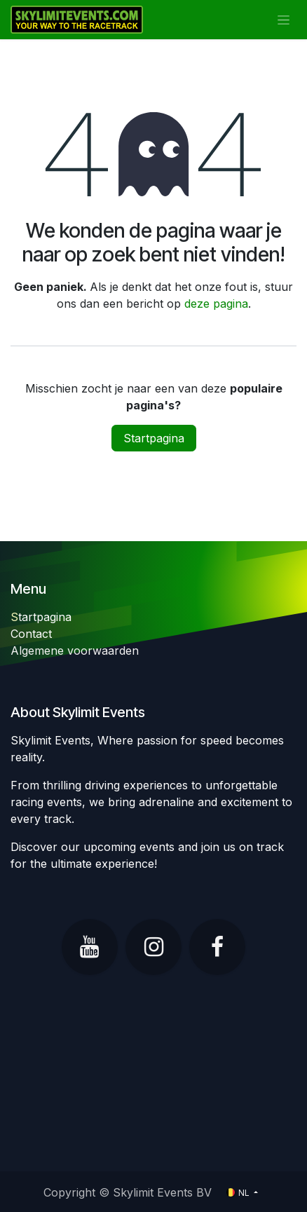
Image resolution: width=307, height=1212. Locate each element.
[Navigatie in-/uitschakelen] (283, 20)
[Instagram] (153, 947)
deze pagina (216, 304)
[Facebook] (217, 947)
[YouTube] (90, 947)
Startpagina (153, 438)
